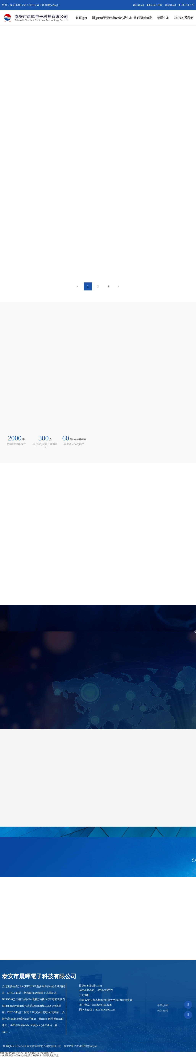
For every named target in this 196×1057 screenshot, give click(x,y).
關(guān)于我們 (102, 17)
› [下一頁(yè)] (118, 286)
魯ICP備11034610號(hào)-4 (80, 1046)
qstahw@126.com (102, 1004)
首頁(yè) (81, 17)
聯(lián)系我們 (183, 17)
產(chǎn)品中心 (122, 17)
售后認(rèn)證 (143, 17)
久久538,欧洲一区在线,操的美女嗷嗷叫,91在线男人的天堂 (29, 1055)
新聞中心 (163, 17)
